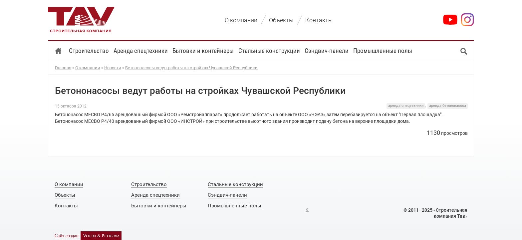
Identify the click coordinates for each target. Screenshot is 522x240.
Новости (112, 67)
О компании (87, 67)
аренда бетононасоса (447, 106)
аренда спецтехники (405, 106)
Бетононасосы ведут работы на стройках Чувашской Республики (191, 67)
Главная (63, 67)
